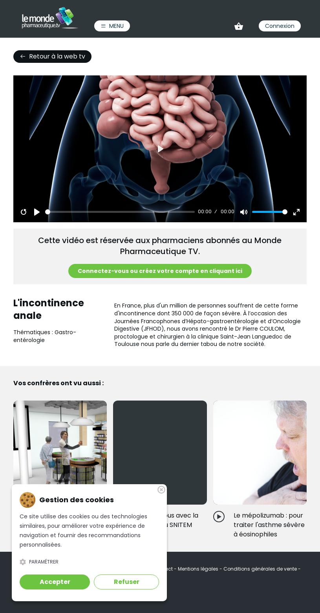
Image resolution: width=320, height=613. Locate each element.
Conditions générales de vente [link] (260, 568)
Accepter (55, 581)
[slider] (120, 212)
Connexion (279, 26)
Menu (112, 26)
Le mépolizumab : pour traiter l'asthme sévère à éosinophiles (269, 525)
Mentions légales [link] (198, 568)
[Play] (37, 212)
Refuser (126, 581)
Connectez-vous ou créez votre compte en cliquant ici (160, 271)
